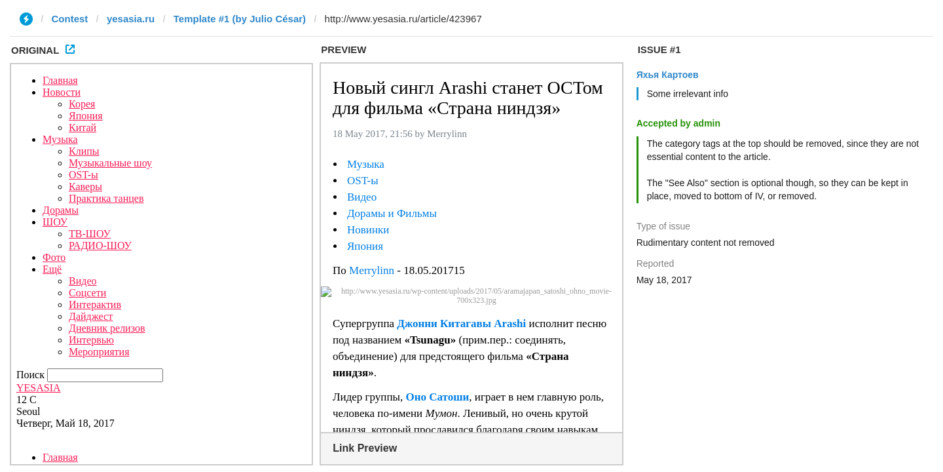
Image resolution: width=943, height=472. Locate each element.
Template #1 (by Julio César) (240, 18)
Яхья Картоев (668, 74)
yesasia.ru (131, 18)
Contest (70, 18)
